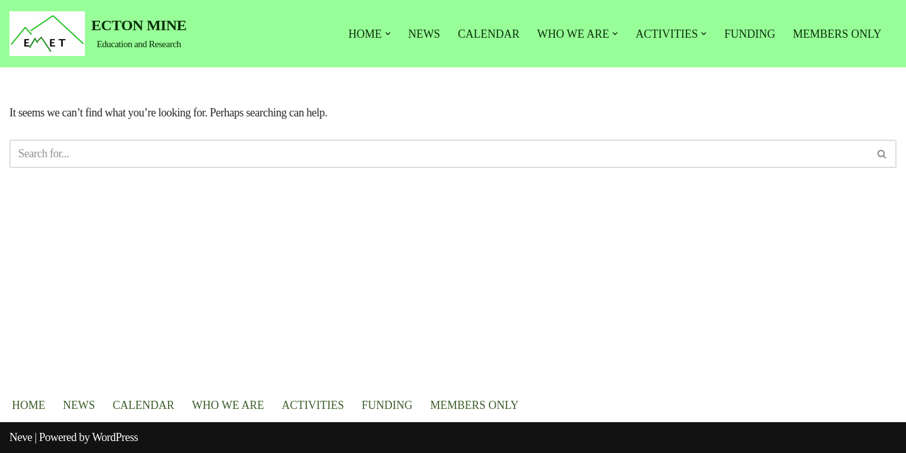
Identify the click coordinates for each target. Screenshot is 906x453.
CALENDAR (489, 34)
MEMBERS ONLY (837, 34)
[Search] (438, 154)
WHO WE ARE (228, 405)
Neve (20, 437)
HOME (28, 405)
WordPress (115, 437)
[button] (388, 33)
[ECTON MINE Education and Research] (97, 33)
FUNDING (749, 34)
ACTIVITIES (313, 405)
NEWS (424, 34)
